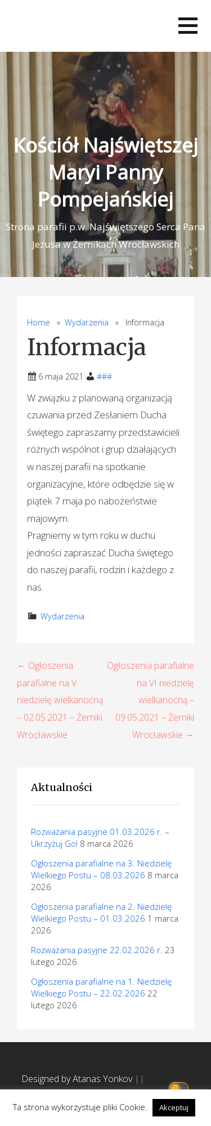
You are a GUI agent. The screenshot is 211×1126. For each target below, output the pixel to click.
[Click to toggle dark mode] (180, 1087)
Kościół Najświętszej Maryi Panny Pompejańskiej (106, 172)
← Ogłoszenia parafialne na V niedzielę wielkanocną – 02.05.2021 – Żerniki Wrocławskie (60, 699)
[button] (187, 26)
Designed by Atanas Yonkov (77, 1079)
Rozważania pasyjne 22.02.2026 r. (97, 949)
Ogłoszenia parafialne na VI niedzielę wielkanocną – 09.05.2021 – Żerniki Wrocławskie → (150, 699)
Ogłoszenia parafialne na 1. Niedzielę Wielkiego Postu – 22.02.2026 (101, 987)
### (104, 376)
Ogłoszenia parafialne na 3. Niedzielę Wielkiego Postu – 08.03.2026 (101, 869)
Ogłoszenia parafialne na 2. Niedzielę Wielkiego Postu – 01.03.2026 (101, 912)
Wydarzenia (87, 322)
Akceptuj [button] (173, 1107)
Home (38, 322)
